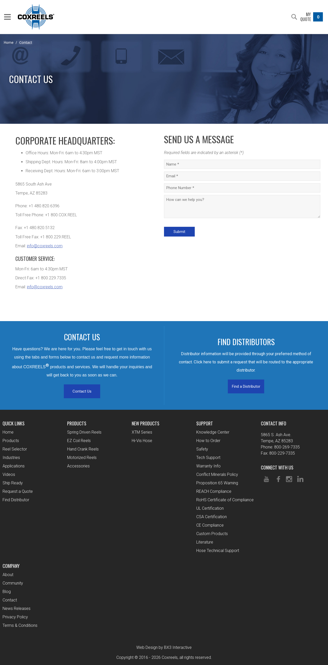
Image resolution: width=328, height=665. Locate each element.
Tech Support (208, 457)
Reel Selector (15, 449)
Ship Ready (13, 482)
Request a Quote (18, 491)
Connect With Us (277, 467)
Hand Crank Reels (83, 449)
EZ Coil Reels (79, 440)
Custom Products (212, 533)
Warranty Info (208, 466)
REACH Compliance (213, 491)
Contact (10, 600)
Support (204, 423)
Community (13, 583)
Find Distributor (16, 499)
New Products (145, 423)
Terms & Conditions (20, 625)
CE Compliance (210, 525)
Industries (11, 457)
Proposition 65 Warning (217, 482)
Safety (202, 449)
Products (11, 440)
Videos (9, 474)
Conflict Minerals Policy (217, 474)
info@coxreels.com (45, 245)
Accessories (78, 466)
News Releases (16, 608)
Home (9, 42)
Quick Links (14, 423)
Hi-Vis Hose (142, 440)
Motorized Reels (82, 457)
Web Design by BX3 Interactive (164, 647)
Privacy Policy (15, 617)
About (8, 574)
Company (11, 565)
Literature (204, 542)
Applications (14, 466)
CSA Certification (211, 516)
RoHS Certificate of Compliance (225, 499)
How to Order (208, 440)
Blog (7, 591)
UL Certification (210, 508)
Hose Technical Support (217, 550)
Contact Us (82, 391)
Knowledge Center (212, 432)
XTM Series (142, 432)
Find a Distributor (246, 386)
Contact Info (273, 423)
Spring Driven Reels (84, 432)
